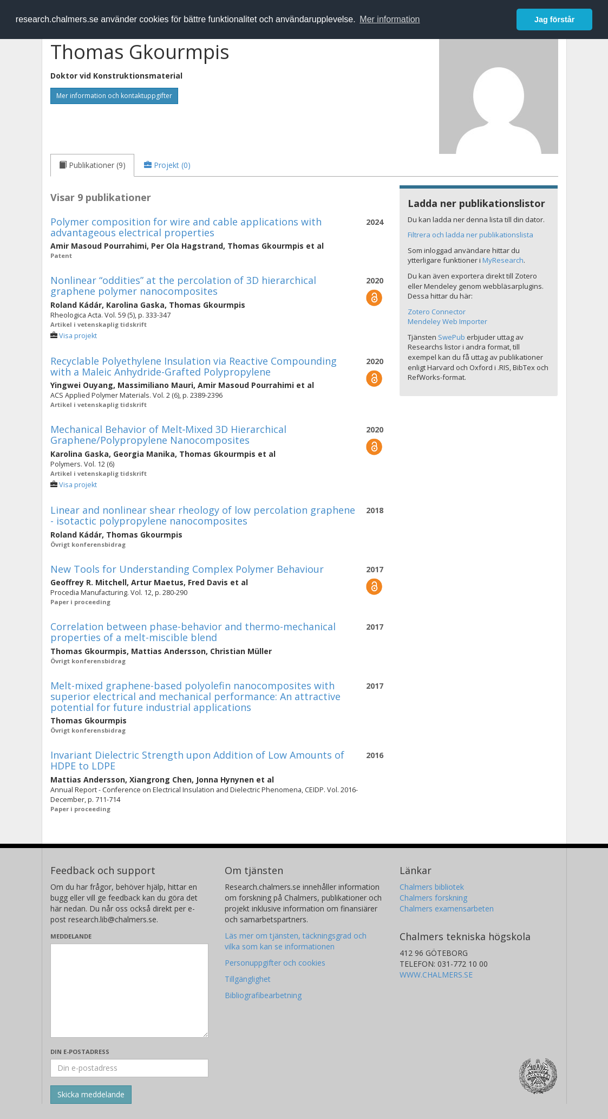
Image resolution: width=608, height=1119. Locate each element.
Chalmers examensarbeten (447, 908)
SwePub (451, 337)
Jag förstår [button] (554, 19)
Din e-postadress (79, 1051)
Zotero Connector (437, 311)
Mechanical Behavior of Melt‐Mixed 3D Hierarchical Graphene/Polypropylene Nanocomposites (168, 435)
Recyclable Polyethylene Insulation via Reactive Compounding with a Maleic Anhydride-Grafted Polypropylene (193, 366)
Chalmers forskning (433, 897)
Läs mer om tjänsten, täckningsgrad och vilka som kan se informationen (296, 941)
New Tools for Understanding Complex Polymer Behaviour (187, 568)
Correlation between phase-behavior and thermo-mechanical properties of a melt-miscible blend (193, 632)
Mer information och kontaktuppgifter (114, 95)
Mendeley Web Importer (447, 321)
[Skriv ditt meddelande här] (129, 990)
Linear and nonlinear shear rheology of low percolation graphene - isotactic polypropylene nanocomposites (202, 515)
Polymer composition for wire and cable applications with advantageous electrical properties (186, 227)
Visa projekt (78, 335)
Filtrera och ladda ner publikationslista (470, 235)
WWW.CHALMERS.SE (436, 974)
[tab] (92, 165)
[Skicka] (91, 1094)
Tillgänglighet (248, 979)
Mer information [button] (389, 19)
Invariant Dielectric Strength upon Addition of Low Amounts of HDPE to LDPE (197, 760)
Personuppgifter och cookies (275, 963)
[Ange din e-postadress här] (129, 1068)
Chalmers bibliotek (432, 887)
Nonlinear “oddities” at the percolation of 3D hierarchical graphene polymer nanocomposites (183, 285)
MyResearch (503, 260)
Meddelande (70, 936)
